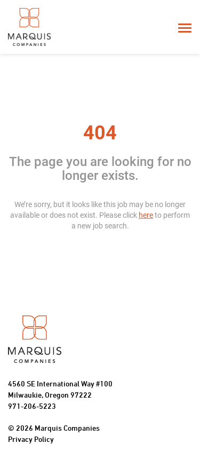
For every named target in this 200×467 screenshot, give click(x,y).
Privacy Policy (31, 440)
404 (100, 133)
